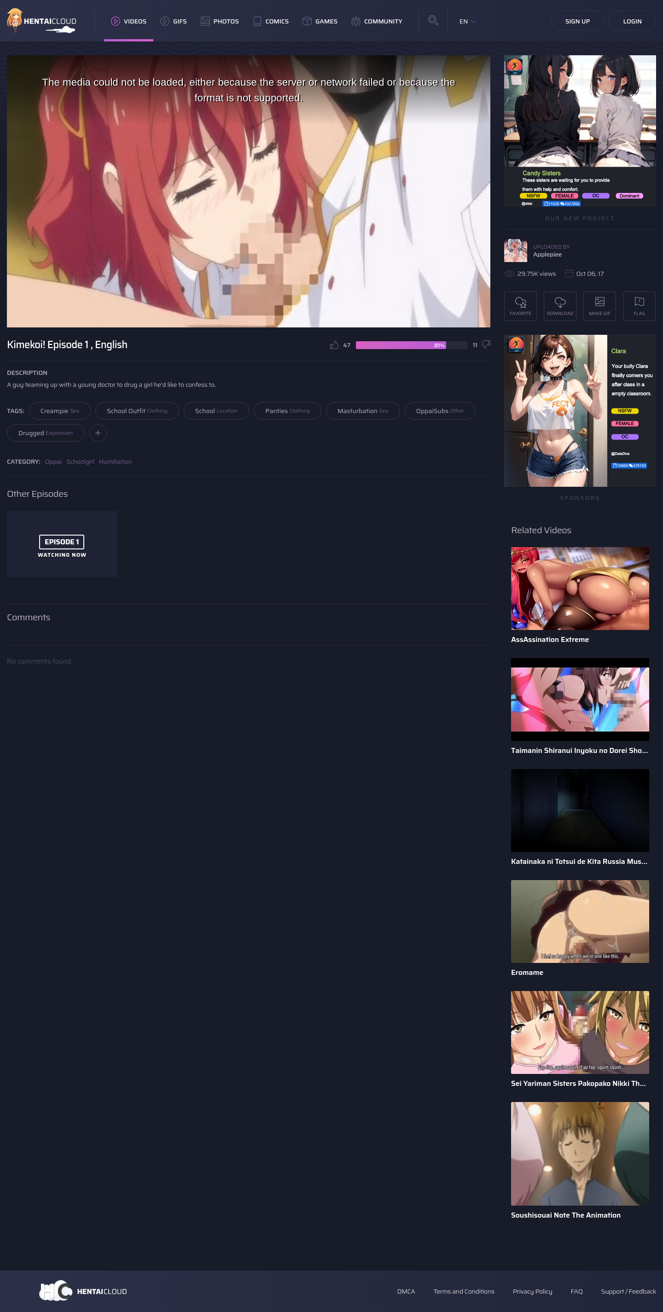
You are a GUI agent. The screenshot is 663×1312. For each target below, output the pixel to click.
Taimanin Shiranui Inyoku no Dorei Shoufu (580, 750)
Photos (220, 21)
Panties (287, 411)
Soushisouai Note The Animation (566, 1215)
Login (632, 21)
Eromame (527, 972)
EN (463, 21)
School (216, 411)
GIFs (173, 21)
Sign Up (577, 21)
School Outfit (137, 411)
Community (376, 21)
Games (319, 21)
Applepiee (547, 254)
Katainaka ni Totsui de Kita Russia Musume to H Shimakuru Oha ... (580, 861)
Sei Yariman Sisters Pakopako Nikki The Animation (580, 1083)
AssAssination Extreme (550, 639)
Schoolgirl (80, 461)
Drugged (45, 433)
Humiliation (115, 461)
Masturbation (363, 411)
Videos (128, 21)
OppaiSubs (440, 411)
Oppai (53, 461)
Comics (271, 21)
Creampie (60, 411)
